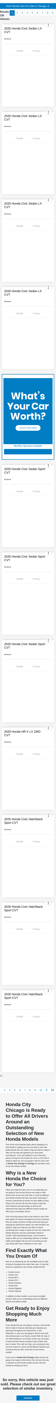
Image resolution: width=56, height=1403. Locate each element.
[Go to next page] (46, 1090)
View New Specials (28, 452)
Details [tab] (19, 50)
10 (40, 1090)
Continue (28, 1398)
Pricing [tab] (36, 50)
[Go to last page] (52, 1090)
